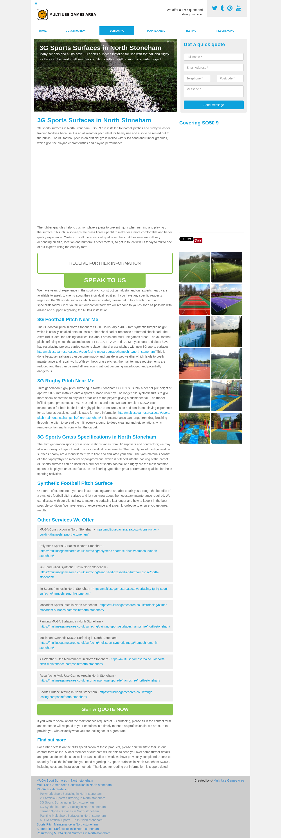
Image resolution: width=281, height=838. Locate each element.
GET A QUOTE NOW (105, 709)
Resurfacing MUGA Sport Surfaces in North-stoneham (73, 833)
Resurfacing (225, 30)
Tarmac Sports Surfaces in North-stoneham (69, 811)
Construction (76, 30)
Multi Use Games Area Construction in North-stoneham (74, 785)
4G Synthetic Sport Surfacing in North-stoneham (73, 807)
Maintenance (156, 30)
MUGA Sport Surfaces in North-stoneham (65, 780)
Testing (191, 30)
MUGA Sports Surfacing (53, 789)
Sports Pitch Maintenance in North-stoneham (67, 824)
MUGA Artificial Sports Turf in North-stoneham (71, 820)
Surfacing (117, 30)
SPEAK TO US (105, 280)
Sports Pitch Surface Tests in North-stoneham (68, 829)
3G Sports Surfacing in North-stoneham (67, 802)
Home (43, 30)
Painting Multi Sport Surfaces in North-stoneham (73, 815)
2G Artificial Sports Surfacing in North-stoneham (72, 798)
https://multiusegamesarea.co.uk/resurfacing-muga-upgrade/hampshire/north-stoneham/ (100, 680)
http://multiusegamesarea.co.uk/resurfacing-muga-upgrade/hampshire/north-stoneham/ (96, 351)
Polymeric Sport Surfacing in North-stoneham (71, 793)
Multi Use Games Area (229, 780)
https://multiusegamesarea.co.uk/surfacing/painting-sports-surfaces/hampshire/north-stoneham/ (105, 626)
